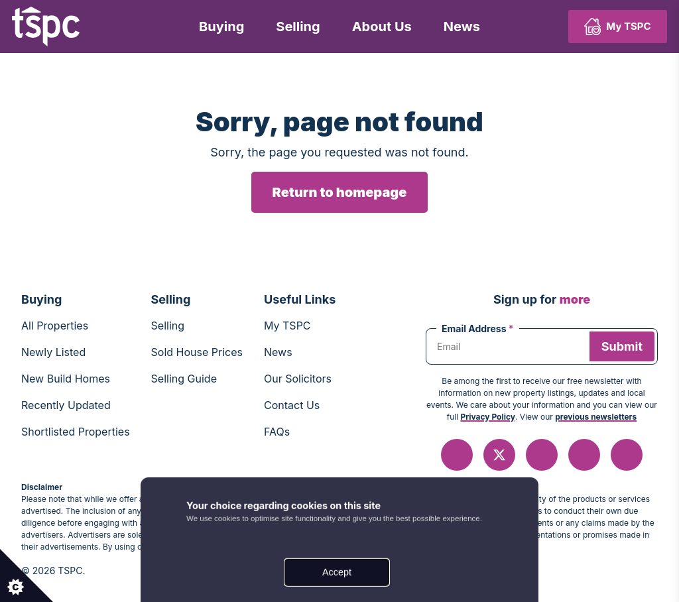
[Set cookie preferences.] (26, 575)
